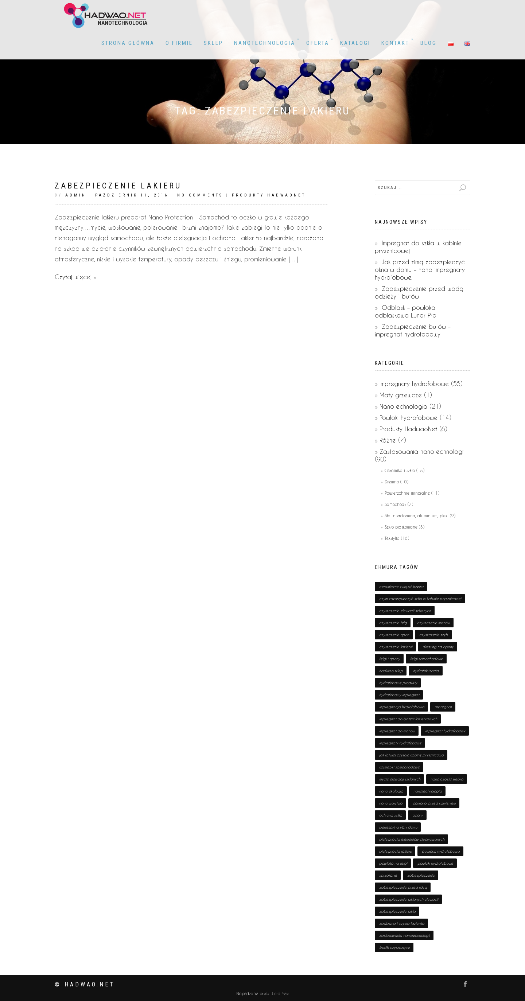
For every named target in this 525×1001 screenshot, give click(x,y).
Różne (388, 440)
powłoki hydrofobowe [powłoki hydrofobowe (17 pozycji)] (435, 863)
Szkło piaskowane (401, 527)
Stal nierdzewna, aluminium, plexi (416, 515)
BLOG (428, 43)
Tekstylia (392, 538)
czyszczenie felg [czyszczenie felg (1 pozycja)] (393, 622)
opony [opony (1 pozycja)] (417, 815)
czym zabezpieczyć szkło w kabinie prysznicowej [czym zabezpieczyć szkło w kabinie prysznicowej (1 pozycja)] (420, 598)
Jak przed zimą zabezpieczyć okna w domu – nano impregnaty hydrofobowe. (420, 269)
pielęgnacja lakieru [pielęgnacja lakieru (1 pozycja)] (395, 851)
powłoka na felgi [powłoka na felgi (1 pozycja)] (393, 863)
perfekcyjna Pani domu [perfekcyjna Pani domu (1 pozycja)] (398, 827)
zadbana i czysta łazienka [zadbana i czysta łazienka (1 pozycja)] (401, 923)
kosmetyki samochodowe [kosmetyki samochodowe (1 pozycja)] (399, 767)
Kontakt (395, 43)
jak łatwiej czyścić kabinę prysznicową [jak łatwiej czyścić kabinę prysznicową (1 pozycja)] (411, 755)
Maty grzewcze (401, 395)
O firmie (179, 43)
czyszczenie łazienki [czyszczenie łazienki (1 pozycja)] (395, 646)
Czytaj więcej (73, 276)
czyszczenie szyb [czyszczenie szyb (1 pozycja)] (433, 634)
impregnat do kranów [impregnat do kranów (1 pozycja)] (397, 731)
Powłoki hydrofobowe (409, 417)
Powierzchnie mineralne (407, 493)
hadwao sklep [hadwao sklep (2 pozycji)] (391, 671)
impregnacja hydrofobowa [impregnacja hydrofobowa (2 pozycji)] (401, 707)
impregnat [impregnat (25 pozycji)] (443, 707)
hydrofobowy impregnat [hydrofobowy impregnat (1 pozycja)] (399, 695)
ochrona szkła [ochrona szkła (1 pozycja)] (390, 815)
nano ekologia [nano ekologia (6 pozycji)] (391, 791)
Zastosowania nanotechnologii (422, 451)
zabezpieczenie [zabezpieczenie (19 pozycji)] (421, 875)
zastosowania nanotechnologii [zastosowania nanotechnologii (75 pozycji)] (404, 935)
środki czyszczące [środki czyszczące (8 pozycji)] (394, 947)
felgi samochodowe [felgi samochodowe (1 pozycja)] (426, 659)
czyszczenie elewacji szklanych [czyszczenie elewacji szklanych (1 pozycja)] (405, 610)
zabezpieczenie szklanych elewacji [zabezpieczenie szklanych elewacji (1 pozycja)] (408, 899)
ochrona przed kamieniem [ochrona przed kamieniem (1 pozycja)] (434, 803)
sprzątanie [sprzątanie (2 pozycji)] (388, 875)
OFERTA (317, 43)
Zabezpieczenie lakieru (118, 185)
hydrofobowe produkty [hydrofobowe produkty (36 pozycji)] (398, 683)
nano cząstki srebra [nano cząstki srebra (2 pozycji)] (447, 779)
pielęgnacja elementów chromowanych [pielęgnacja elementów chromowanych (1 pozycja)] (411, 839)
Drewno (392, 481)
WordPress (279, 994)
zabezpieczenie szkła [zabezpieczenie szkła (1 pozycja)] (397, 911)
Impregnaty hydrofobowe (414, 383)
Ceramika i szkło (400, 470)
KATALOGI (355, 43)
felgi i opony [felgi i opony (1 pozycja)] (389, 659)
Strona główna (128, 43)
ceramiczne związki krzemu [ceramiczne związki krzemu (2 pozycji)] (401, 586)
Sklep (213, 43)
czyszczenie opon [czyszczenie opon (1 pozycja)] (394, 634)
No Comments (200, 195)
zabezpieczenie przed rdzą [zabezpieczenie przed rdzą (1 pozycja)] (403, 887)
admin (75, 195)
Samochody (395, 504)
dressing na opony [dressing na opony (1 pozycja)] (438, 646)
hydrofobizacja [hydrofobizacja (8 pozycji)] (426, 671)
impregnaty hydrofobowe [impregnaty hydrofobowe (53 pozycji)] (400, 743)
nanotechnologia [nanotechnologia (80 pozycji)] (427, 791)
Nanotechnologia (264, 43)
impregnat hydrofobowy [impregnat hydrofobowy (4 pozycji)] (445, 731)
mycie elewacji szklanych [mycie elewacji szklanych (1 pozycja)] (399, 779)
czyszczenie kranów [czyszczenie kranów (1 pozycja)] (433, 622)
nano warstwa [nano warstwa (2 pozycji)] (390, 803)
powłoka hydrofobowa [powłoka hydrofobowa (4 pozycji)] (441, 851)
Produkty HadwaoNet (269, 195)
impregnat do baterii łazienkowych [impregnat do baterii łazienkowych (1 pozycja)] (408, 719)
